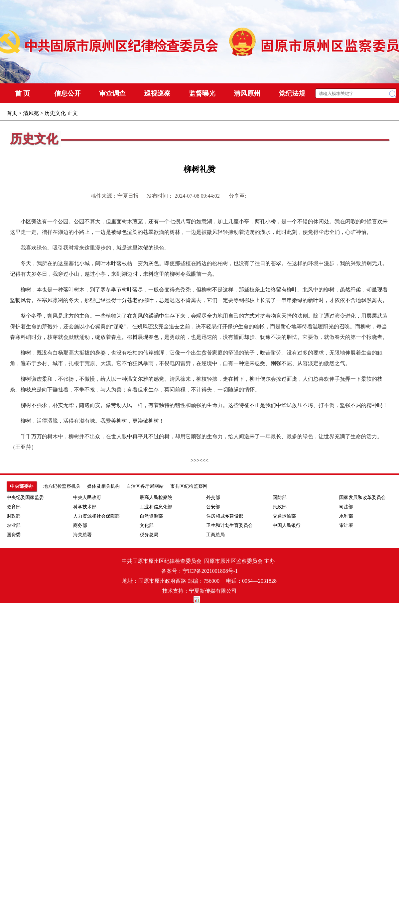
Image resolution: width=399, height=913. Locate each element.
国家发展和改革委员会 (362, 497)
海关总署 (82, 534)
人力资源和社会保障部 (96, 516)
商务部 (80, 525)
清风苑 (31, 113)
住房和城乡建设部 (224, 516)
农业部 (14, 525)
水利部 (346, 516)
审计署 (346, 525)
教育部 (14, 506)
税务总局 (149, 534)
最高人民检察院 (156, 497)
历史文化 (55, 113)
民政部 (280, 506)
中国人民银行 (287, 525)
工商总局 (215, 534)
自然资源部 (151, 516)
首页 (12, 113)
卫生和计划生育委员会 (229, 525)
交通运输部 (284, 516)
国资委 (14, 534)
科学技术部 (84, 506)
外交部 (213, 497)
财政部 (14, 516)
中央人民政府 (87, 497)
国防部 (280, 497)
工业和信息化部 (156, 506)
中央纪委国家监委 (25, 497)
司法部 (346, 506)
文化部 (147, 525)
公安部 (213, 506)
